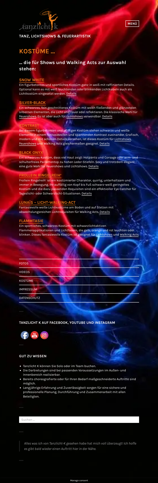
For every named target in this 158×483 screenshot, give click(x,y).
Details (71, 94)
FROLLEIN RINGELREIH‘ (40, 175)
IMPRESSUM (28, 289)
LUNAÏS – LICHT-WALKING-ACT (47, 202)
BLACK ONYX (31, 152)
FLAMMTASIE (31, 220)
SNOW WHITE (31, 79)
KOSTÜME (26, 281)
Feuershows (27, 116)
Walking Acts (129, 234)
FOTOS (24, 263)
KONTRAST (29, 125)
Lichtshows (74, 116)
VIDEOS (24, 272)
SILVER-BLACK (32, 102)
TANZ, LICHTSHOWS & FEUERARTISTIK (55, 36)
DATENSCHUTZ (29, 298)
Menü (132, 24)
